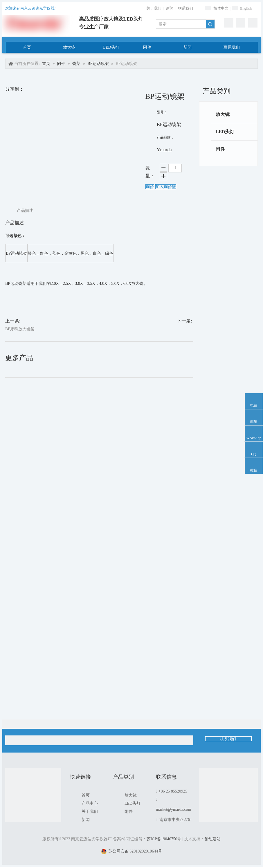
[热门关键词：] (210, 24)
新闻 (170, 8)
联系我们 (185, 8)
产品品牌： (165, 137)
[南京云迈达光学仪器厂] (33, 796)
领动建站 (212, 839)
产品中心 (90, 803)
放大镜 (223, 114)
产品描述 (25, 210)
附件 (220, 149)
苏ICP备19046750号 (164, 839)
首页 (86, 795)
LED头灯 (225, 131)
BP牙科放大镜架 (20, 329)
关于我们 (153, 8)
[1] (228, 797)
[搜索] (181, 24)
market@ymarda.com (173, 809)
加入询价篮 (166, 187)
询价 (150, 187)
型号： (162, 112)
